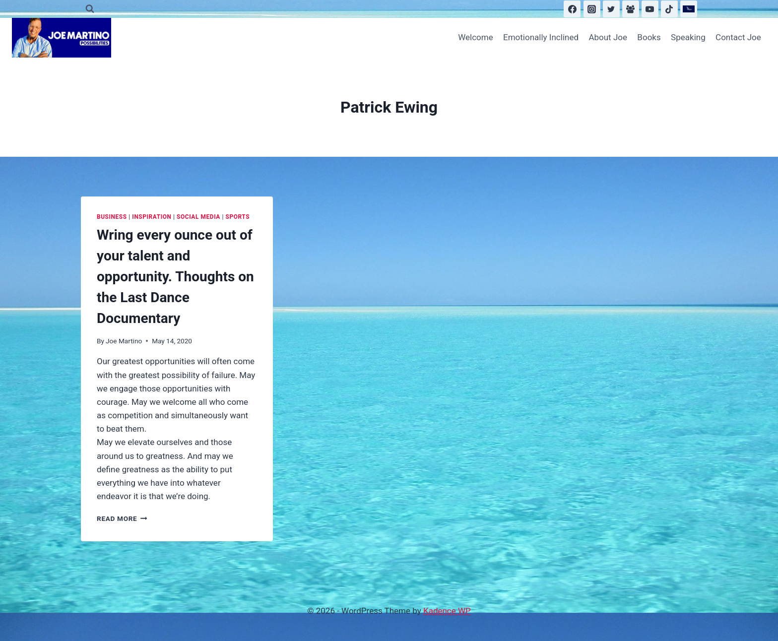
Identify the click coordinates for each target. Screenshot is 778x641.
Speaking (688, 37)
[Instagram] (592, 8)
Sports (238, 216)
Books (648, 37)
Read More (122, 518)
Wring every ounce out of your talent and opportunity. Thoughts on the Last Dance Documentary (175, 276)
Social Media (198, 216)
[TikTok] (669, 8)
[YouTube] (650, 8)
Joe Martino (124, 341)
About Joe (607, 37)
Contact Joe (738, 37)
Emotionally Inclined (541, 37)
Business (112, 216)
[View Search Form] (90, 9)
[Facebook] (572, 8)
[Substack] (688, 8)
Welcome (475, 37)
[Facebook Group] (630, 8)
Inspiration (151, 216)
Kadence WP (447, 611)
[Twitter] (611, 8)
